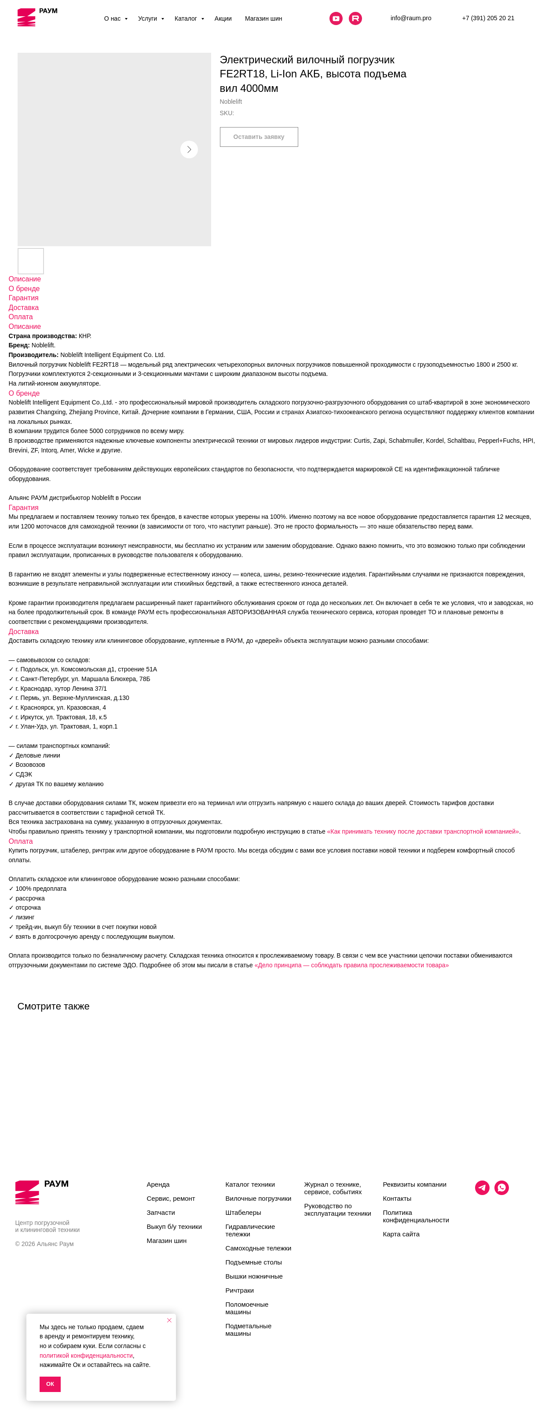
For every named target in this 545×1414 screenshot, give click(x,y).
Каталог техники (250, 1184)
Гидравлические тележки (250, 1230)
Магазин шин (263, 18)
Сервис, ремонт (171, 1198)
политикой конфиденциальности (86, 1355)
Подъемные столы (254, 1262)
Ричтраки (240, 1290)
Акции (223, 18)
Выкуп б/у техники (174, 1226)
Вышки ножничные (254, 1276)
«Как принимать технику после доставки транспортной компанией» (423, 831)
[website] (336, 18)
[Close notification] (169, 1320)
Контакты (397, 1198)
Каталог (187, 18)
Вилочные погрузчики (259, 1198)
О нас (113, 18)
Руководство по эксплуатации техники (337, 1209)
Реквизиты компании (415, 1184)
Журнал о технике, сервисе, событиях (333, 1188)
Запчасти (161, 1212)
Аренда (158, 1184)
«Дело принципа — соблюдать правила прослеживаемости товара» (352, 965)
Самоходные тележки (259, 1248)
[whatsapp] (501, 1192)
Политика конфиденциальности (416, 1216)
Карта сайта (401, 1234)
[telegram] (482, 1192)
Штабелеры (243, 1212)
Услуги (148, 18)
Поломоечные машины (247, 1308)
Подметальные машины (249, 1329)
